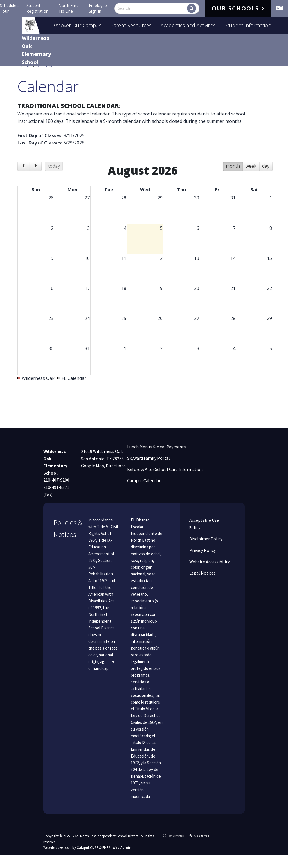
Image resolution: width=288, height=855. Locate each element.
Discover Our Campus (76, 25)
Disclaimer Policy (205, 538)
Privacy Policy (202, 550)
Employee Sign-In (98, 8)
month (233, 179)
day (265, 179)
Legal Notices (202, 573)
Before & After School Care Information (165, 469)
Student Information (248, 25)
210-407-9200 (56, 480)
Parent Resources (131, 25)
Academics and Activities (188, 25)
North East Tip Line (68, 8)
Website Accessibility (209, 561)
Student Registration (37, 8)
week (251, 179)
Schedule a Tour (10, 8)
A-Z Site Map (199, 836)
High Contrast (175, 836)
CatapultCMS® (87, 847)
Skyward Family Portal (148, 458)
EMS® (106, 847)
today (54, 179)
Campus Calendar (144, 480)
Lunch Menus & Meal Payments (156, 447)
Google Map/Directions (103, 465)
